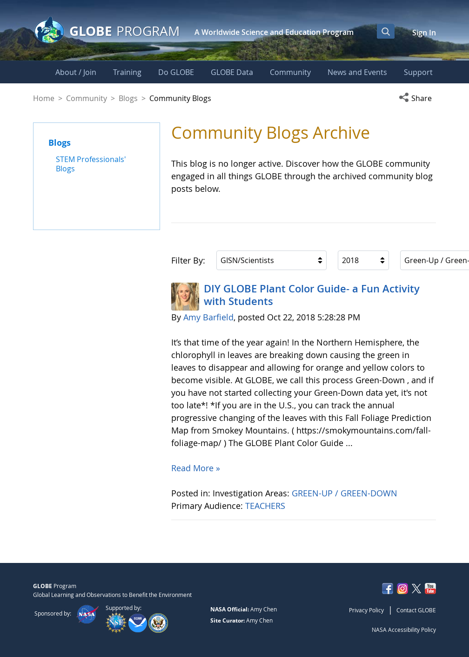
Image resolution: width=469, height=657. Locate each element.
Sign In (424, 32)
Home (43, 98)
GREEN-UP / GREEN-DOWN (346, 493)
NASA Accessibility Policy (404, 629)
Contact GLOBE (416, 610)
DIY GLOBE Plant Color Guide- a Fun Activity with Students (312, 295)
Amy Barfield (208, 317)
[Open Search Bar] (386, 31)
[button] (417, 98)
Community (86, 98)
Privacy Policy (366, 610)
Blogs (128, 98)
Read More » (195, 468)
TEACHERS (266, 505)
